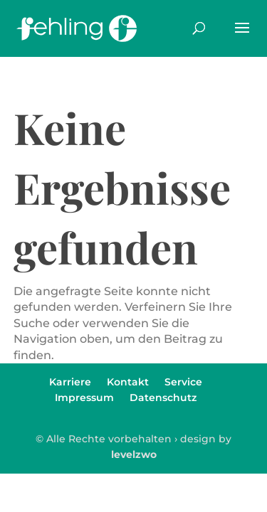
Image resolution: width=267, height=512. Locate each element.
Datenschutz (163, 397)
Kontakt (128, 381)
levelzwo (134, 454)
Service (183, 381)
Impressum (84, 397)
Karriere (70, 381)
